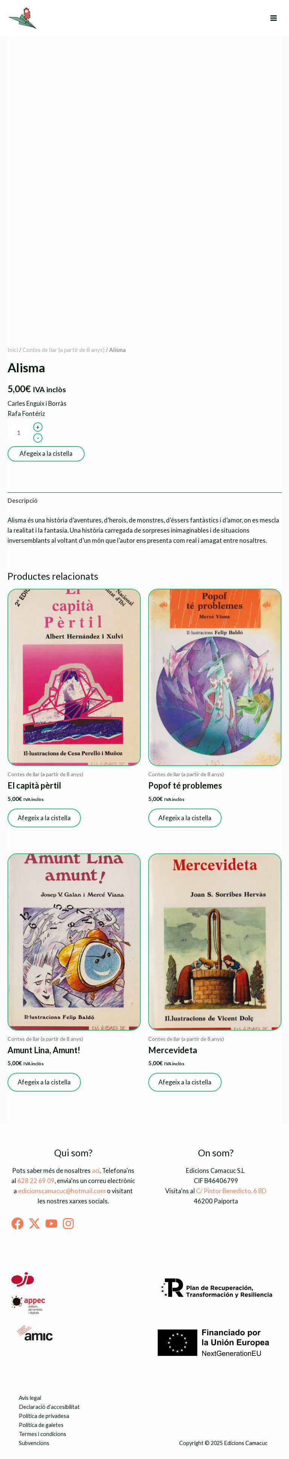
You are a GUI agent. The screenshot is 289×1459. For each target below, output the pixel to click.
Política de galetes (41, 1425)
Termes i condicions (42, 1434)
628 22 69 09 (36, 1180)
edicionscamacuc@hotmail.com (62, 1190)
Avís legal (30, 1398)
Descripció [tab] (23, 500)
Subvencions (34, 1443)
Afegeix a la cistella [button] (44, 817)
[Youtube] (51, 1223)
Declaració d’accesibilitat (49, 1407)
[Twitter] (34, 1223)
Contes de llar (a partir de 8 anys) (64, 349)
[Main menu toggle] (273, 18)
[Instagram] (68, 1223)
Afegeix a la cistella (46, 453)
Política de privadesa (44, 1416)
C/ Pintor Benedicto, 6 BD (231, 1190)
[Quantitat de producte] (18, 432)
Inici (13, 349)
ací (96, 1170)
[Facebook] (17, 1223)
